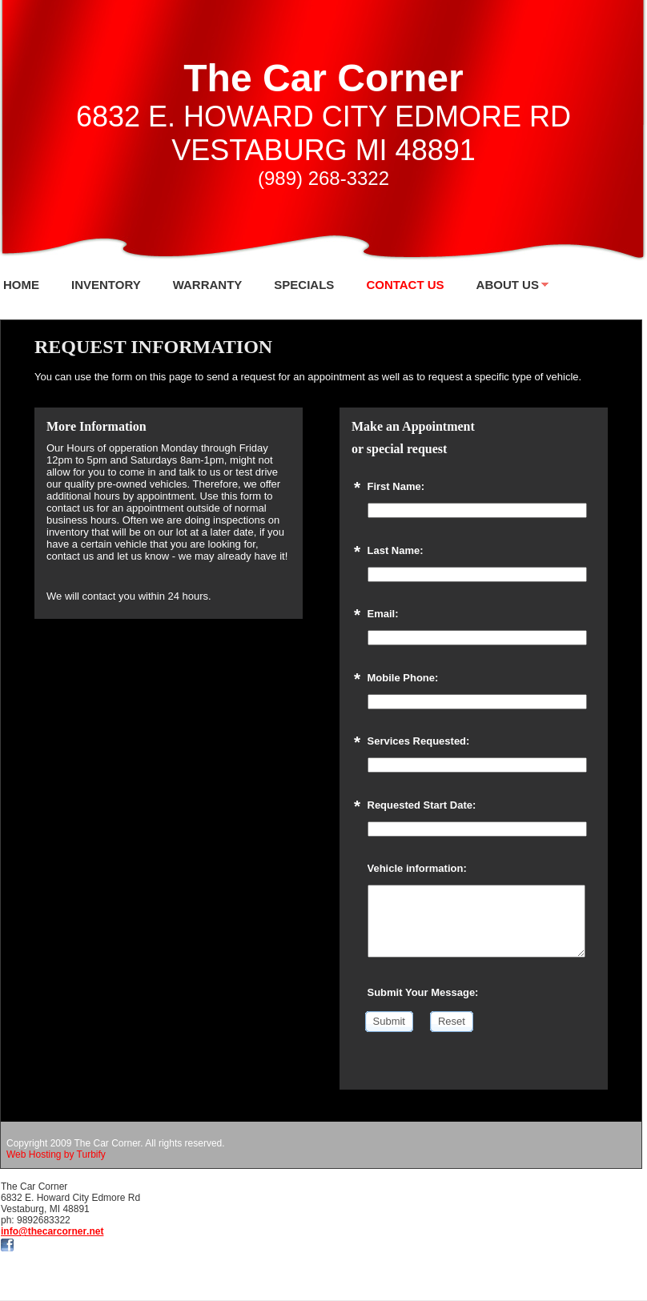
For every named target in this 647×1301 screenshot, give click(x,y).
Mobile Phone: (403, 678)
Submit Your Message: (423, 992)
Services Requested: (419, 741)
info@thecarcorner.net (52, 1231)
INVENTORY (106, 284)
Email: (383, 614)
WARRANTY (208, 284)
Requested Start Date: (422, 805)
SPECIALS (304, 284)
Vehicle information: (417, 868)
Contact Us (405, 284)
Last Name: (396, 550)
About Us (507, 284)
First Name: (396, 486)
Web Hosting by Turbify (56, 1154)
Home (21, 284)
